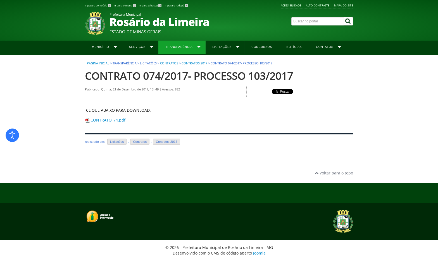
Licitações (117, 141)
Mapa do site (343, 5)
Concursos (261, 46)
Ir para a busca (150, 5)
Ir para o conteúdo (98, 5)
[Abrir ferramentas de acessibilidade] (12, 135)
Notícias (294, 46)
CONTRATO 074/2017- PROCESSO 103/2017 (189, 76)
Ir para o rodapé (176, 5)
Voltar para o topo (334, 173)
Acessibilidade (291, 5)
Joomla (259, 253)
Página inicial (98, 63)
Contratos (169, 63)
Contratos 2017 (194, 63)
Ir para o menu (125, 5)
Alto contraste (318, 5)
